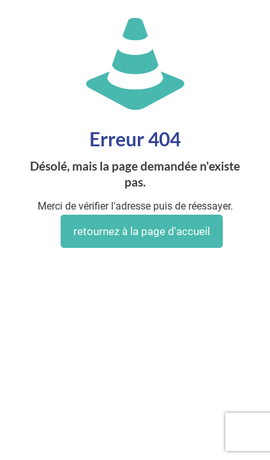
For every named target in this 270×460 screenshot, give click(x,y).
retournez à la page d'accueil (141, 231)
